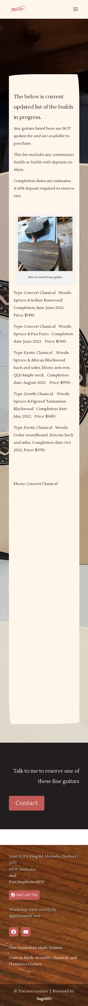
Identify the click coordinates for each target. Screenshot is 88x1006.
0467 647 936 (24, 895)
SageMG (44, 998)
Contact (26, 803)
